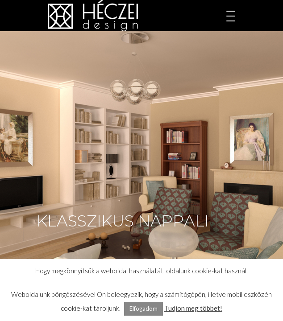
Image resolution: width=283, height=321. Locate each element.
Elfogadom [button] (143, 308)
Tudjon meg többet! (193, 308)
